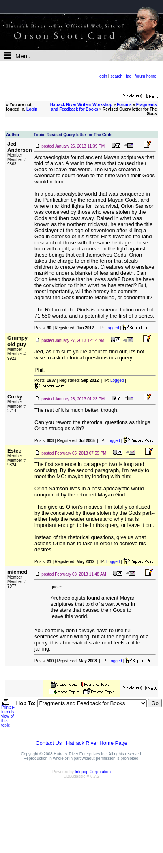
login (103, 76)
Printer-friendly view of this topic (8, 714)
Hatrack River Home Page (96, 743)
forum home (145, 76)
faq (128, 76)
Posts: (42, 328)
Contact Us (49, 743)
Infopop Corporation (93, 772)
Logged (112, 328)
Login (31, 109)
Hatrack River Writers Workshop (81, 104)
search (116, 76)
